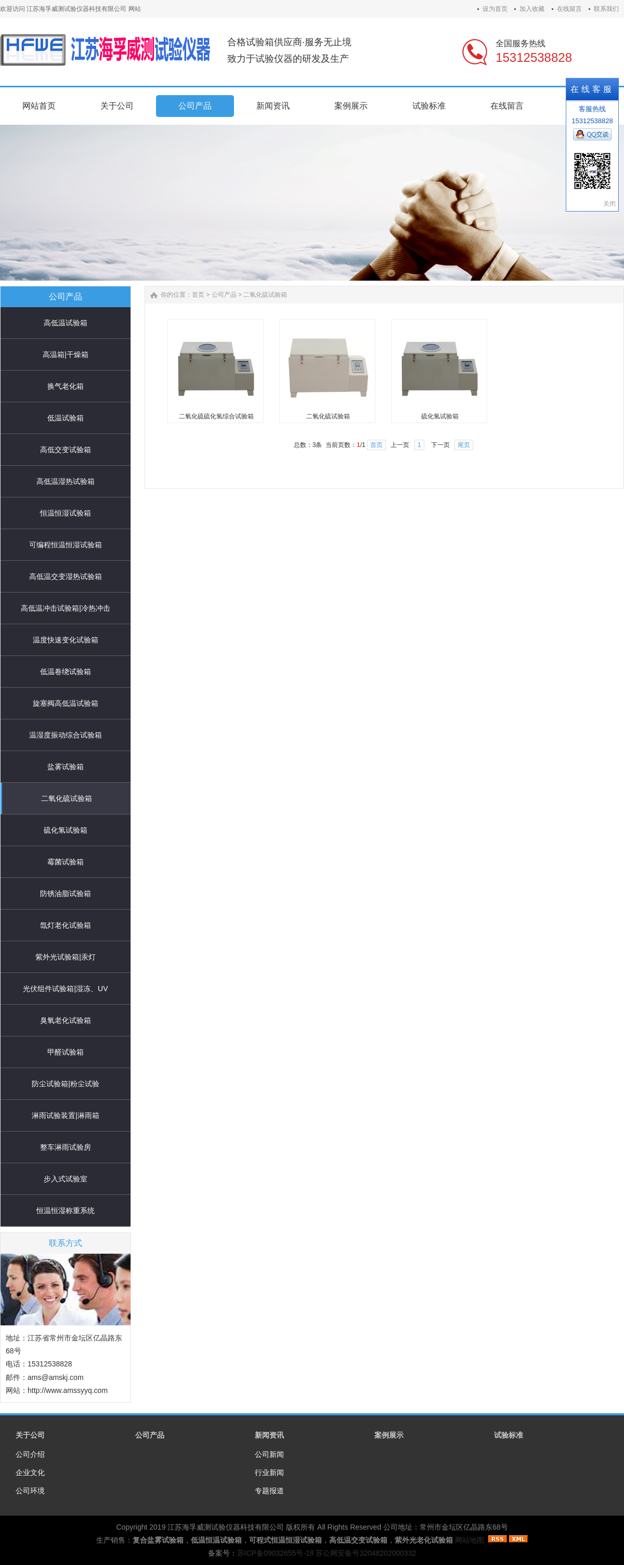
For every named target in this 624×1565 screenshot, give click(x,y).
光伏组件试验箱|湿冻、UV (65, 988)
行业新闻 (269, 1472)
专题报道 (269, 1491)
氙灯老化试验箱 (65, 925)
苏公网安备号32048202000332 (366, 1553)
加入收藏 (531, 8)
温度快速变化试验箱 (65, 640)
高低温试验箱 (65, 323)
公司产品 (224, 294)
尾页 (464, 445)
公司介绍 (30, 1454)
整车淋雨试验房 (65, 1147)
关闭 (609, 203)
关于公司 (30, 1435)
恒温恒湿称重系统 (65, 1210)
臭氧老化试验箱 (65, 1020)
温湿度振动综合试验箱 (65, 735)
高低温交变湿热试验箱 (65, 576)
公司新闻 (269, 1454)
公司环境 (30, 1491)
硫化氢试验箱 (65, 830)
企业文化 (30, 1472)
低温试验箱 (65, 418)
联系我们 (606, 8)
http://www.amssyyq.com (68, 1390)
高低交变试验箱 (65, 449)
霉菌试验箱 (65, 862)
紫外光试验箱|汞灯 (65, 957)
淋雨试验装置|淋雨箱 (65, 1115)
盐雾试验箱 (65, 766)
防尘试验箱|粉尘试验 (65, 1084)
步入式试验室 (65, 1179)
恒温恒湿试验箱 (65, 513)
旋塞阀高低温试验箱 (65, 703)
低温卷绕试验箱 (65, 671)
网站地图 (469, 1540)
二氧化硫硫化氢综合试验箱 (216, 416)
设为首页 (495, 8)
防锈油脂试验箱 (65, 893)
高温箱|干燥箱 (65, 354)
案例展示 (389, 1435)
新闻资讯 (269, 1435)
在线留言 (569, 8)
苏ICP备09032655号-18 (275, 1553)
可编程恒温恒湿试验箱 (65, 545)
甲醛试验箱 (65, 1052)
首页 (198, 294)
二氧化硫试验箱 (66, 798)
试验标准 (508, 1435)
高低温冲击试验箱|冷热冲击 (65, 608)
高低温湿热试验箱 (65, 481)
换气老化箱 (65, 386)
